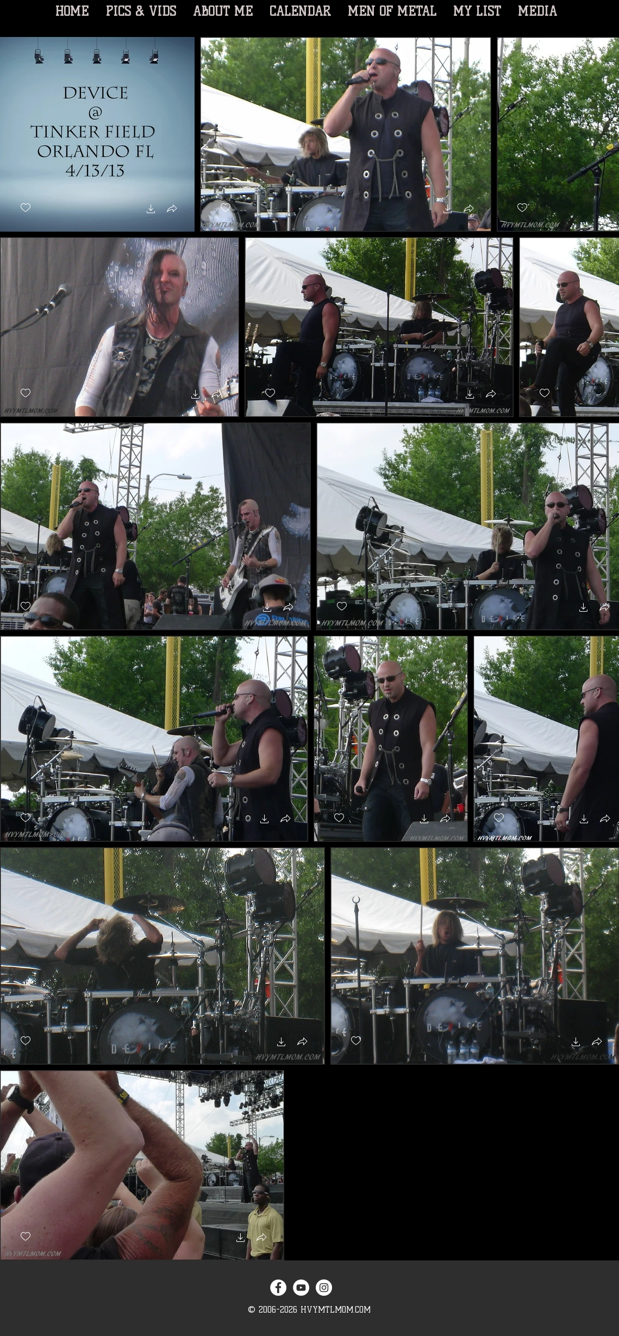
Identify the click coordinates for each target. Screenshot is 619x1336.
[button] (151, 210)
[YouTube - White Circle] (301, 1287)
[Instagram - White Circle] (324, 1287)
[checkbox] (25, 208)
